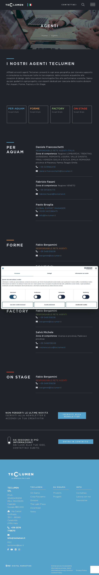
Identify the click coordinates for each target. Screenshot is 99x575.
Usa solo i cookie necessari (17, 304)
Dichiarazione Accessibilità (61, 566)
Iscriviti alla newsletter (72, 415)
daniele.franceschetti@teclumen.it (55, 171)
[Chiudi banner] (96, 268)
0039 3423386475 (48, 211)
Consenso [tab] (17, 273)
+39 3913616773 (47, 190)
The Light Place (38, 504)
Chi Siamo (35, 493)
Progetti (57, 497)
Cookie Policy (56, 572)
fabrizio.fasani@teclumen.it (52, 194)
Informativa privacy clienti (61, 568)
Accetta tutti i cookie (81, 304)
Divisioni (34, 500)
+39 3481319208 (47, 251)
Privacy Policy (81, 570)
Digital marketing (19, 566)
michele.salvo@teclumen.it (52, 347)
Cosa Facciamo (37, 497)
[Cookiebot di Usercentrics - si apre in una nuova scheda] (81, 268)
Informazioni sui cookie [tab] (81, 273)
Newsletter (81, 500)
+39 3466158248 (47, 343)
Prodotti (57, 493)
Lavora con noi (83, 497)
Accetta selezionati (49, 304)
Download (35, 508)
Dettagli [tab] (49, 273)
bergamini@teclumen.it (50, 256)
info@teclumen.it (47, 215)
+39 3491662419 (47, 167)
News (33, 512)
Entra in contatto (75, 441)
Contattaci (69, 4)
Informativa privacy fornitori (62, 570)
